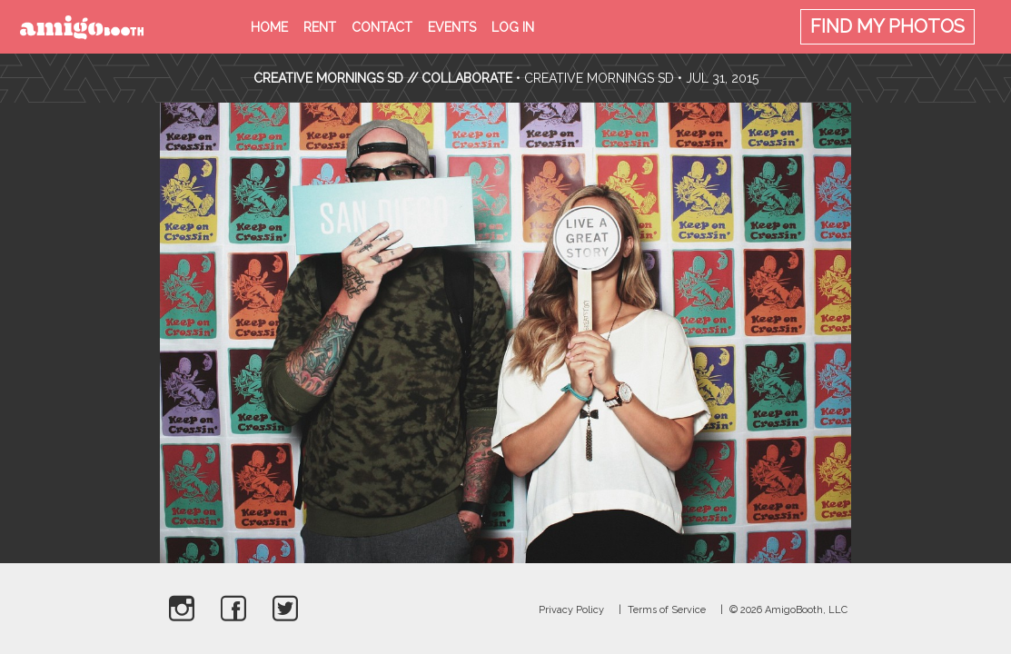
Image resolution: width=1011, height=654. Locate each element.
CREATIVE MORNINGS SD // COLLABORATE (384, 78)
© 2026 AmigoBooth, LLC (788, 610)
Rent (319, 27)
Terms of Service (667, 610)
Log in (512, 27)
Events (452, 27)
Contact (382, 27)
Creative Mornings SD (599, 78)
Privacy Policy (571, 610)
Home (269, 27)
